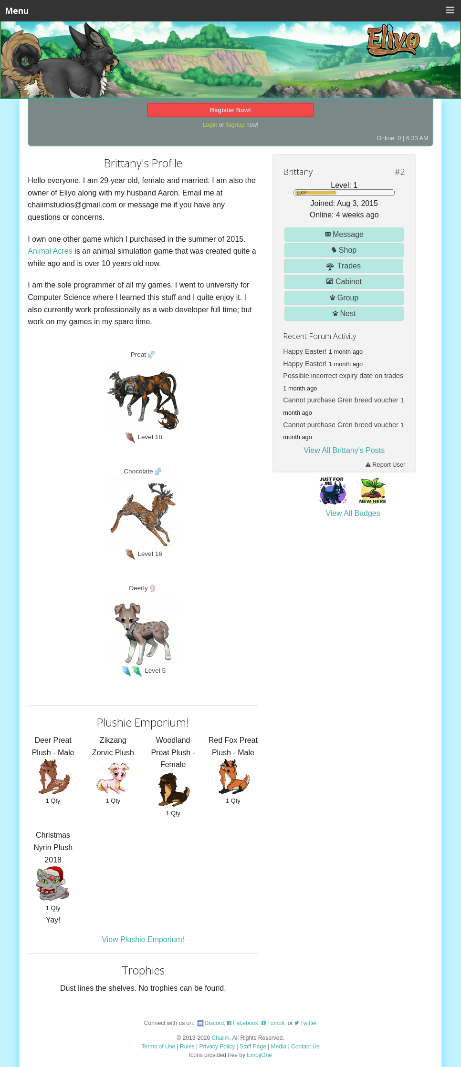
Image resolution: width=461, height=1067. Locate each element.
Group (344, 298)
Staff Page (253, 1046)
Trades (343, 266)
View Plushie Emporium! (143, 939)
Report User (386, 464)
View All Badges (352, 513)
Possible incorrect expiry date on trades (343, 376)
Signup (235, 124)
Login (209, 124)
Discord (210, 1023)
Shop (344, 250)
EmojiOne (259, 1055)
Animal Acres (50, 251)
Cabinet (344, 281)
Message (344, 234)
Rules (187, 1046)
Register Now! (230, 109)
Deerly (139, 588)
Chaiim (220, 1038)
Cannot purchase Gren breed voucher (340, 400)
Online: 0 (389, 138)
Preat (139, 354)
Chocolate (139, 471)
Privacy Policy (217, 1046)
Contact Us (305, 1046)
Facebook (242, 1023)
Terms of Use (159, 1046)
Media (279, 1046)
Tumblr (273, 1023)
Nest (344, 313)
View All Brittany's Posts (344, 450)
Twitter (305, 1023)
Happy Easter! (304, 351)
